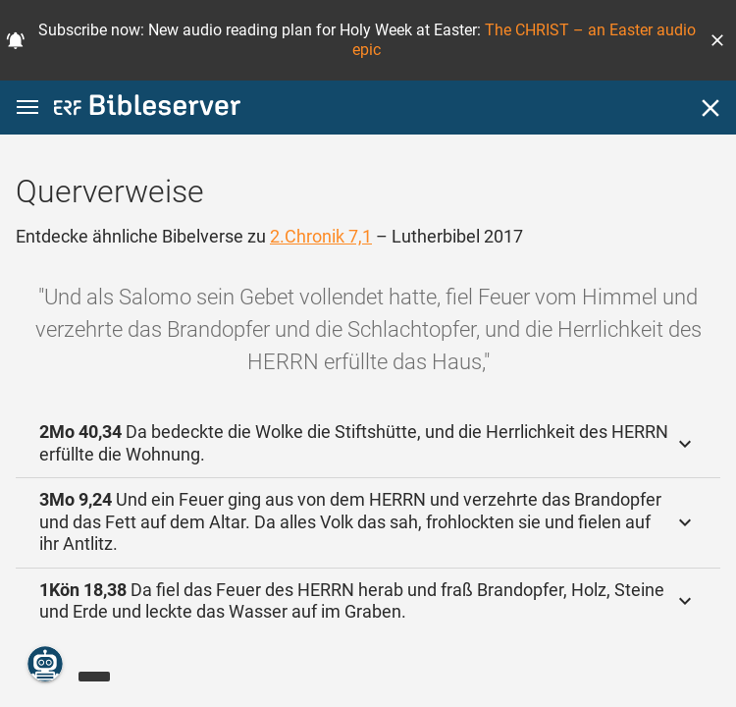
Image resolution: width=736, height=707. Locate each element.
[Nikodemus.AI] (45, 663)
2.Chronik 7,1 (321, 236)
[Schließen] (710, 108)
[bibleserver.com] (147, 108)
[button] (717, 40)
